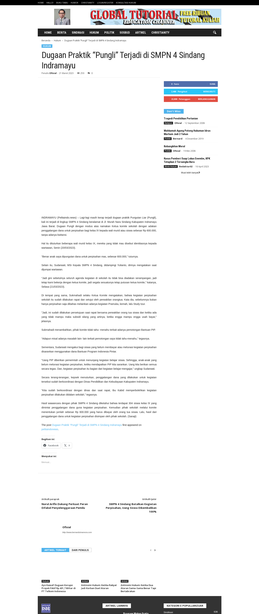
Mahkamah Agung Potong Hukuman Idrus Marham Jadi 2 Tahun (187, 132)
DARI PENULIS (80, 485)
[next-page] (155, 485)
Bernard (177, 138)
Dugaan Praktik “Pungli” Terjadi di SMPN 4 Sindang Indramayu (87, 360)
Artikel (140, 32)
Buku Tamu (62, 2)
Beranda (46, 40)
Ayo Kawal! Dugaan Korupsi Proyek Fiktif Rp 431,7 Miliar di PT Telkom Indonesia (59, 523)
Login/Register (105, 2)
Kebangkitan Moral (174, 146)
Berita (61, 32)
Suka (212, 84)
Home (41, 2)
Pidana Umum (171, 574)
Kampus (168, 123)
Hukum (94, 32)
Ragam (167, 569)
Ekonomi (168, 563)
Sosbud (125, 32)
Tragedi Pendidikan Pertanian (181, 118)
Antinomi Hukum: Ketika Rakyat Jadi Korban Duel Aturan (99, 521)
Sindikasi (78, 32)
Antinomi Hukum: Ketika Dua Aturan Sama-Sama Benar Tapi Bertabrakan (138, 523)
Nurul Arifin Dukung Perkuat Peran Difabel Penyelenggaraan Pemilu (65, 441)
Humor (74, 2)
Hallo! (49, 2)
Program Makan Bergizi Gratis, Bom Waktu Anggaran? (136, 587)
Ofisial (53, 73)
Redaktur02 (185, 166)
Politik (109, 32)
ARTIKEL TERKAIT (55, 485)
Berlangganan (206, 99)
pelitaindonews (50, 364)
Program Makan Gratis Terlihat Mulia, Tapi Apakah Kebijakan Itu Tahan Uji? (138, 552)
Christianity (87, 2)
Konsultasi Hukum (126, 2)
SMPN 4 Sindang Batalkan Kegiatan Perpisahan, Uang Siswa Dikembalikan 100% (131, 442)
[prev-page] (151, 485)
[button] (215, 33)
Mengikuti (209, 91)
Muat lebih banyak (190, 172)
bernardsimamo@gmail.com (71, 579)
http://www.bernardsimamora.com (77, 467)
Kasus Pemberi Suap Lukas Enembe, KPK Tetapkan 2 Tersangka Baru (187, 160)
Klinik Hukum (171, 166)
